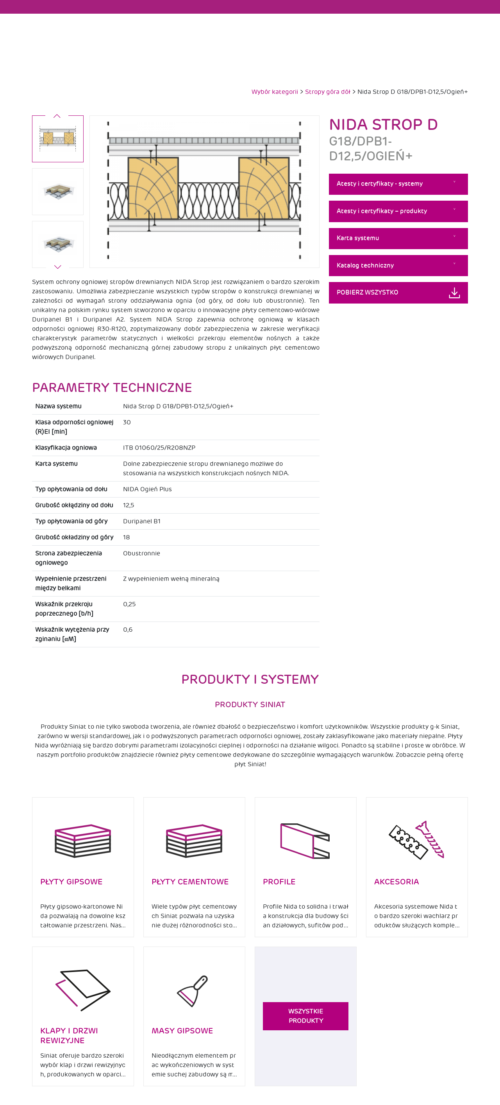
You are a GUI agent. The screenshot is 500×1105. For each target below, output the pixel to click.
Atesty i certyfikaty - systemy (380, 184)
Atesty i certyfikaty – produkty (382, 211)
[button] (58, 268)
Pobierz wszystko (367, 292)
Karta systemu (358, 238)
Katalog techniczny (365, 266)
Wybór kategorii (275, 92)
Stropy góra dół (327, 92)
